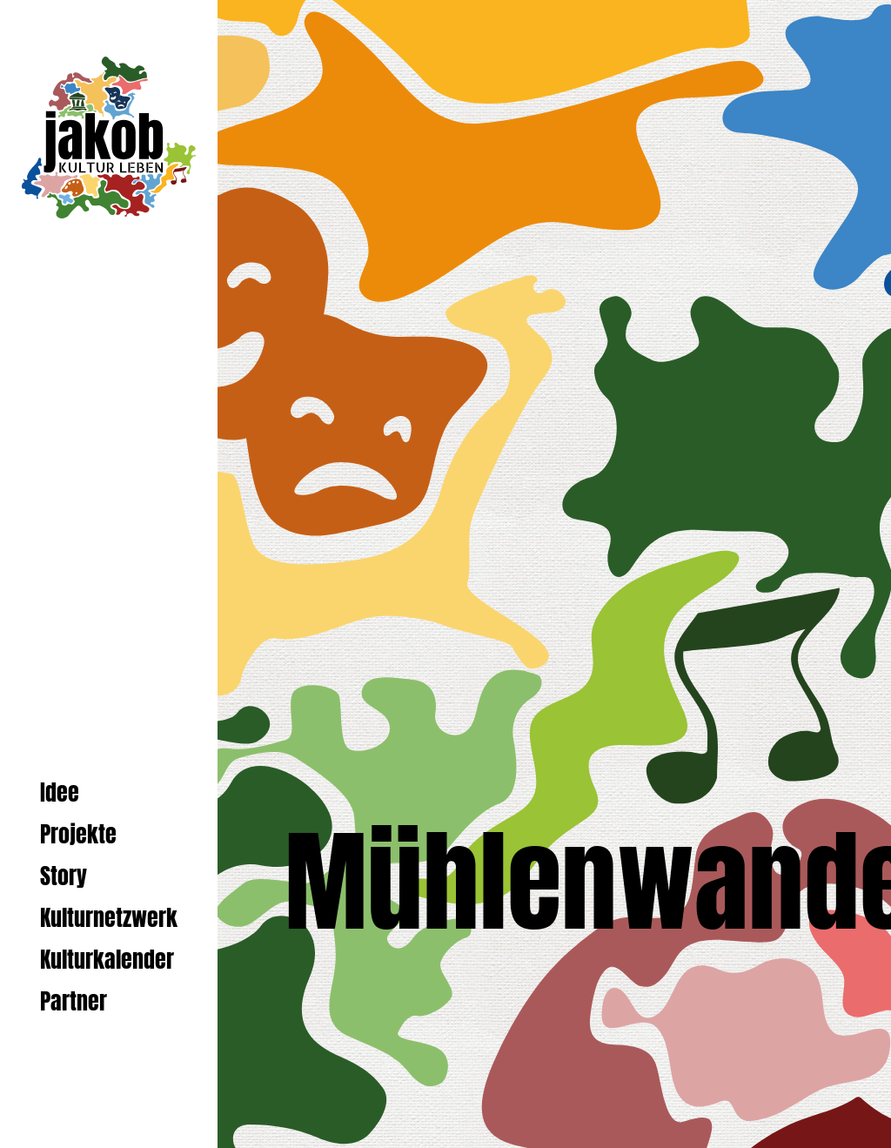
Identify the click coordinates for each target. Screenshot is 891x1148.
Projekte (78, 834)
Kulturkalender (107, 959)
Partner (73, 1001)
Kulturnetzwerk (109, 918)
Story (63, 876)
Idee (59, 792)
